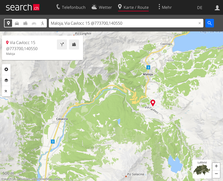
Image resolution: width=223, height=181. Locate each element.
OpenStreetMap (42, 179)
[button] (216, 166)
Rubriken (6, 69)
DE (199, 7)
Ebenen (6, 80)
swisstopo (23, 179)
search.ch (10, 179)
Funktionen (6, 91)
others (58, 179)
